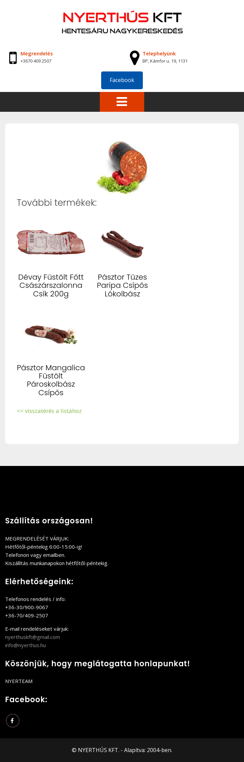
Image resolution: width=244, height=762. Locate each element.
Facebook (122, 80)
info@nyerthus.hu (25, 645)
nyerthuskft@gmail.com (32, 636)
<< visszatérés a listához (49, 411)
